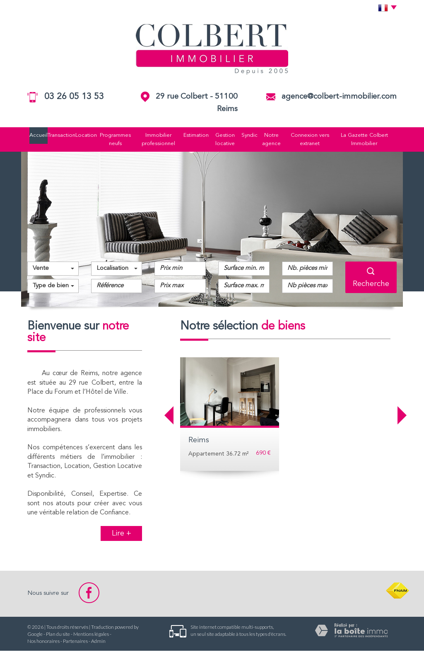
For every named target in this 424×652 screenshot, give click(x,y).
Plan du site (58, 635)
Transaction (55, 135)
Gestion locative (227, 140)
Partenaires (75, 642)
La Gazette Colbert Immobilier (372, 140)
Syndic (253, 135)
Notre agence (276, 140)
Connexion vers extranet (316, 140)
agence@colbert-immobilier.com (339, 97)
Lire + (121, 535)
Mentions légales (91, 635)
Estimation (197, 135)
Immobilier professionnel (157, 140)
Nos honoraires (43, 642)
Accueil (30, 135)
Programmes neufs (113, 140)
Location (82, 135)
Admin (98, 642)
